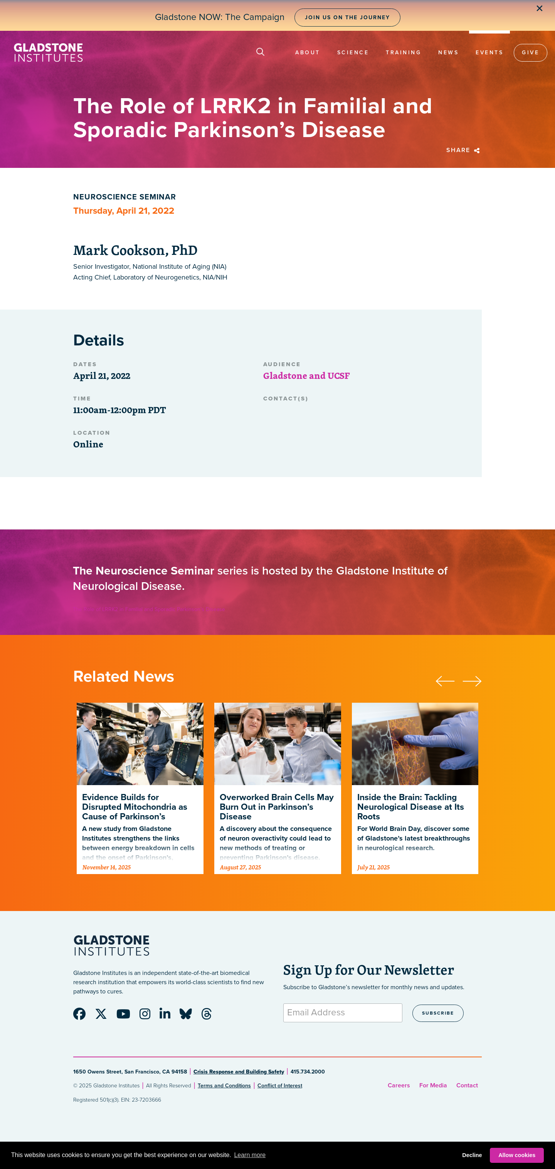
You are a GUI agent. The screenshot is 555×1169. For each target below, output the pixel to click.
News (448, 52)
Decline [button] (472, 1155)
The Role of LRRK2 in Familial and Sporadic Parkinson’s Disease (149, 609)
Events (489, 52)
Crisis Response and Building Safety (238, 1072)
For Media (433, 1085)
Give (530, 52)
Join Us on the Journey (347, 17)
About (307, 52)
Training (403, 52)
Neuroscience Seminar (124, 197)
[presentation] (449, 680)
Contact (467, 1085)
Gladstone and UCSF (306, 375)
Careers (399, 1085)
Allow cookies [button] (516, 1155)
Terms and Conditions (224, 1085)
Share (464, 150)
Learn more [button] (250, 1155)
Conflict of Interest (279, 1085)
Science (353, 52)
